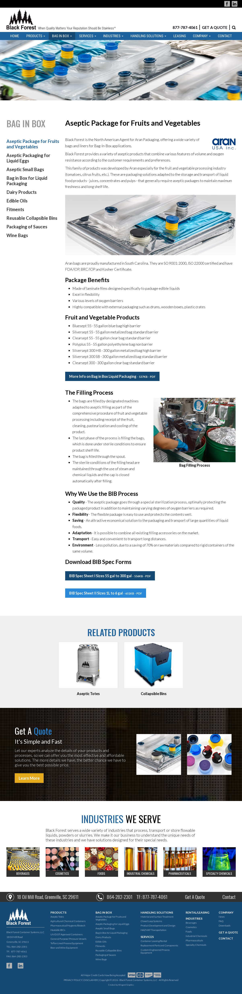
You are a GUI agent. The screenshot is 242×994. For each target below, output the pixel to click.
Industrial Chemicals (196, 936)
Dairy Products (21, 192)
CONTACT (225, 36)
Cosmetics (191, 927)
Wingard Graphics (126, 985)
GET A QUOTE (214, 27)
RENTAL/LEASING (197, 912)
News (221, 916)
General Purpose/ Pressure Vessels (68, 938)
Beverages (191, 922)
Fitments (15, 209)
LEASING (179, 36)
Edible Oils (17, 200)
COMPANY (202, 36)
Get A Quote (195, 896)
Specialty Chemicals (196, 944)
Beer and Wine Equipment (64, 947)
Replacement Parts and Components (159, 945)
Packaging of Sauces (26, 226)
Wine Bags (17, 235)
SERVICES (87, 36)
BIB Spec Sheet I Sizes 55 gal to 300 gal (110, 576)
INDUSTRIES (113, 36)
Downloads (224, 925)
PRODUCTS (35, 36)
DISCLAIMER (91, 980)
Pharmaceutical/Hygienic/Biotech (67, 925)
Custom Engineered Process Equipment (155, 951)
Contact (229, 896)
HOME (14, 36)
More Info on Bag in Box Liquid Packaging (112, 376)
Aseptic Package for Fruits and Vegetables (32, 144)
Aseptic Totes (57, 916)
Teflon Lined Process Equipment (66, 943)
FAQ (221, 921)
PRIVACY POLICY (73, 980)
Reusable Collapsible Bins (31, 218)
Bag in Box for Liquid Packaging (26, 180)
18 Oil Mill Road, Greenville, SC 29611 (47, 896)
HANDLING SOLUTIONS (148, 36)
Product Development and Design (158, 925)
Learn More (29, 778)
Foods (189, 931)
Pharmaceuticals (194, 940)
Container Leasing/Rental (154, 941)
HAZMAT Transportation (153, 929)
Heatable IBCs (57, 929)
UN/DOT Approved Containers (66, 934)
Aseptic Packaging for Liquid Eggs (28, 158)
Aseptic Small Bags (25, 169)
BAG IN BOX (62, 36)
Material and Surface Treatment (157, 916)
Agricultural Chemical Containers (67, 921)
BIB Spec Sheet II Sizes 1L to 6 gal (105, 593)
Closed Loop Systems (151, 921)
